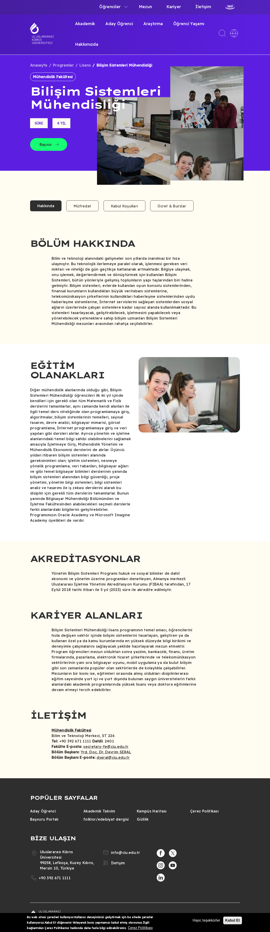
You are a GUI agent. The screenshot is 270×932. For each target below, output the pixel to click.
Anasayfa (38, 65)
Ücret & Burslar (172, 206)
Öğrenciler (110, 6)
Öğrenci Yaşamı (188, 23)
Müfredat (82, 206)
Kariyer (173, 6)
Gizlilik (143, 819)
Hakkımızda (86, 44)
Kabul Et (232, 920)
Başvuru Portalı (44, 819)
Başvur (46, 144)
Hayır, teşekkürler (206, 920)
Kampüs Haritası (152, 811)
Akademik (85, 23)
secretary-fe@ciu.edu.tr (105, 746)
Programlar (63, 65)
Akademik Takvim (99, 811)
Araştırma (153, 23)
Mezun (145, 6)
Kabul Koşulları (124, 206)
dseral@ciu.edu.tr (113, 757)
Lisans (85, 65)
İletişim (203, 6)
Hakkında (45, 206)
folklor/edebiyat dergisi (106, 819)
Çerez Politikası (204, 811)
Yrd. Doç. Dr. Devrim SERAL (106, 752)
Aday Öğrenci (119, 23)
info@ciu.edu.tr (125, 852)
